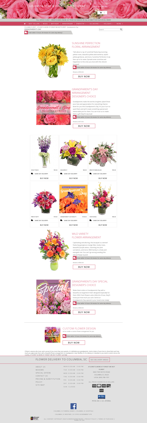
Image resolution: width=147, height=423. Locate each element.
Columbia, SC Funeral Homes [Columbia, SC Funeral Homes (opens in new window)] (64, 411)
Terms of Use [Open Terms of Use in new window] (79, 420)
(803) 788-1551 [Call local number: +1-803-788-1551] (102, 6)
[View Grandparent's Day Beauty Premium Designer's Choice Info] (73, 199)
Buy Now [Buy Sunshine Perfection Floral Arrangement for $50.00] (84, 76)
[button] (102, 13)
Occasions (95, 24)
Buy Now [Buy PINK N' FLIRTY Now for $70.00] (44, 225)
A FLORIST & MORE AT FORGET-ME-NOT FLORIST (57, 6)
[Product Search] (109, 29)
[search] (121, 29)
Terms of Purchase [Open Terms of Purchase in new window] (106, 419)
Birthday (55, 24)
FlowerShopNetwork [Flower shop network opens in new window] (74, 419)
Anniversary (67, 24)
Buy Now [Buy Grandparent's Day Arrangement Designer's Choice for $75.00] (84, 125)
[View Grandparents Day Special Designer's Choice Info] (53, 297)
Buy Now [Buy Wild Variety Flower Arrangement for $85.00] (84, 266)
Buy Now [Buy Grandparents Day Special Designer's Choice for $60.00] (84, 312)
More (120, 24)
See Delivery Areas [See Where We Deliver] (99, 360)
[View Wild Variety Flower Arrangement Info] (53, 250)
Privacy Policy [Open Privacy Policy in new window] (91, 419)
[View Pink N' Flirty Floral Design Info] (44, 199)
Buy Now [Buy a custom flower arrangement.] (74, 342)
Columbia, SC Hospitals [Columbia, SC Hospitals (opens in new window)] (84, 411)
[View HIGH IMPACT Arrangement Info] (73, 152)
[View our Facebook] (73, 409)
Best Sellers (34, 24)
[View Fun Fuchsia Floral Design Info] (103, 199)
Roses (45, 24)
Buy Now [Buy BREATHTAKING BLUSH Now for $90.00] (103, 178)
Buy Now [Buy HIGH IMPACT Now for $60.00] (73, 178)
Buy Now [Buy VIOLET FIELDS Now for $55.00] (44, 178)
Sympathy (81, 24)
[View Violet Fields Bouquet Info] (44, 152)
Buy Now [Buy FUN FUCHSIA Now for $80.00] (103, 225)
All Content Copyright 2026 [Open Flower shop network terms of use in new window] (55, 419)
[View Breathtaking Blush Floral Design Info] (103, 152)
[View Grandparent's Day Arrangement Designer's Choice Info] (53, 107)
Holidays (109, 24)
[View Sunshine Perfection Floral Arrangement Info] (53, 60)
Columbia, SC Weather (63, 414)
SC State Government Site (82, 414)
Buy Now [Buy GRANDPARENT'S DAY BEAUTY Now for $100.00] (73, 225)
